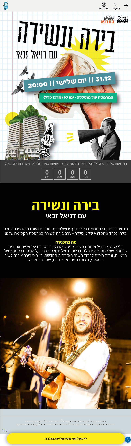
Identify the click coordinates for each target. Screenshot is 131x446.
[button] (126, 6)
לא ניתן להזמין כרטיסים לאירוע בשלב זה (65, 438)
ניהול (4, 430)
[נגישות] (128, 440)
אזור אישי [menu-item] (103, 6)
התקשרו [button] (116, 8)
